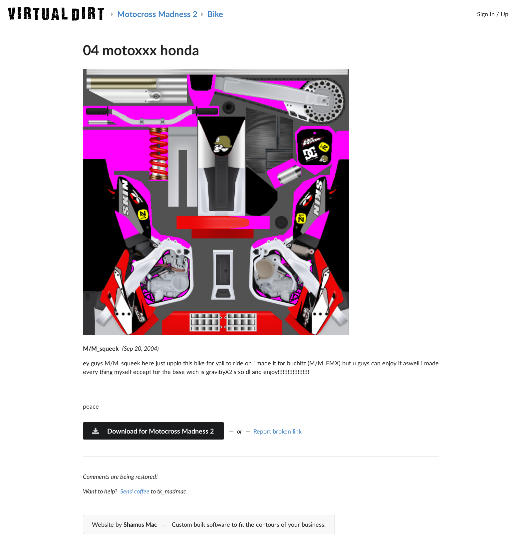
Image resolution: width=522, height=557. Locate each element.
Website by (209, 524)
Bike (215, 14)
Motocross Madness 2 (157, 14)
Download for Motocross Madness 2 (153, 431)
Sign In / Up (492, 14)
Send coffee (134, 491)
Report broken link (277, 431)
